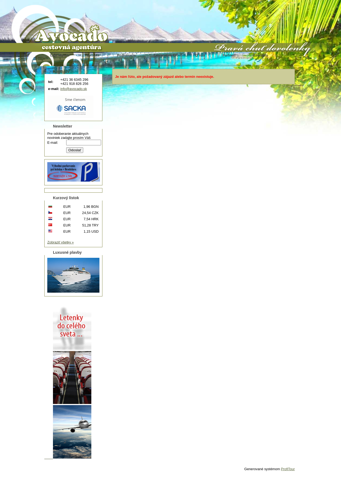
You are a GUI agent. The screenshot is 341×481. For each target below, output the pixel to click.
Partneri (228, 55)
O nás (200, 55)
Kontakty (260, 55)
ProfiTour (288, 469)
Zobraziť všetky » (60, 242)
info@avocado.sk (73, 89)
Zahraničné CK (165, 55)
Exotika (93, 55)
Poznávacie (126, 55)
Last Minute (59, 55)
